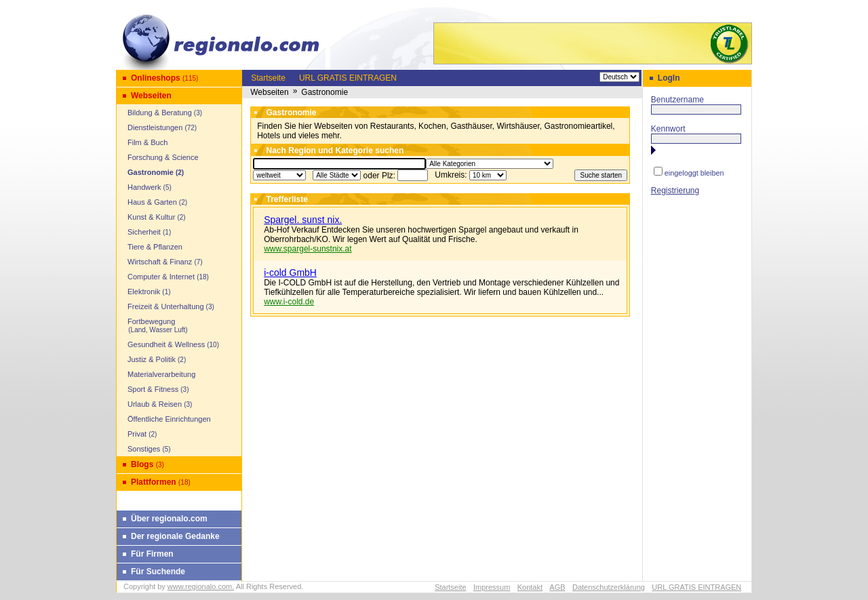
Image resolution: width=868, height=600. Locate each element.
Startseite (268, 78)
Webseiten (151, 95)
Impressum (491, 587)
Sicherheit (144, 232)
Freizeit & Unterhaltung (165, 306)
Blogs (142, 464)
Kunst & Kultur (151, 217)
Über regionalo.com (169, 518)
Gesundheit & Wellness (166, 344)
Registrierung (675, 190)
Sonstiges (143, 449)
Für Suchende (158, 571)
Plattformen (153, 482)
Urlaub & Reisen (154, 404)
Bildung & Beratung (159, 112)
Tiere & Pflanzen (154, 247)
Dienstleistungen (154, 127)
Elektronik (143, 291)
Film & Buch (147, 142)
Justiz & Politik (151, 359)
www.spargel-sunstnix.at (307, 249)
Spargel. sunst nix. (303, 219)
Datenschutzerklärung (608, 587)
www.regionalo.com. (200, 586)
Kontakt (529, 587)
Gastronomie (150, 172)
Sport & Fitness (152, 389)
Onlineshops (155, 78)
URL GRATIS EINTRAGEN (348, 78)
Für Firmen (152, 554)
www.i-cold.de (289, 301)
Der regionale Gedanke (175, 536)
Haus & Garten (152, 202)
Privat (136, 434)
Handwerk (144, 187)
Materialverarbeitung (161, 374)
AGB (557, 587)
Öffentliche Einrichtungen (169, 419)
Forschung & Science (163, 157)
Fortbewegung (154, 325)
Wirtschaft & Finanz (159, 262)
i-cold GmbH (290, 272)
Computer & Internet (161, 277)
